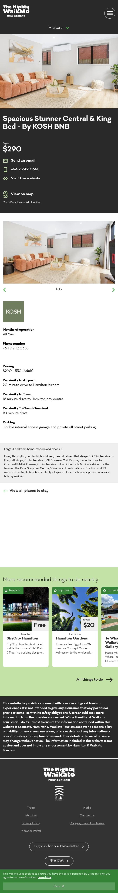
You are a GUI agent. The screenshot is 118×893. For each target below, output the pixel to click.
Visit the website (22, 178)
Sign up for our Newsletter (56, 846)
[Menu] (109, 13)
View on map (18, 194)
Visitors (55, 28)
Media (87, 808)
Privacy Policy (31, 823)
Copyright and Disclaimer (87, 823)
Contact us (87, 815)
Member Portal (31, 831)
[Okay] (59, 886)
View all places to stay (26, 491)
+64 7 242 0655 (21, 170)
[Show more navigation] (67, 28)
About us (31, 815)
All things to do (94, 679)
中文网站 (57, 861)
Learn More (44, 877)
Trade (31, 808)
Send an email (19, 161)
